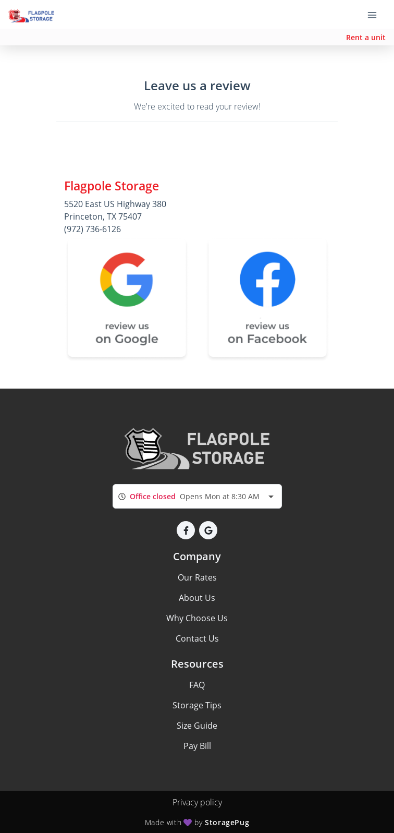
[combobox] (197, 496)
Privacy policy (197, 802)
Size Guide (197, 725)
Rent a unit (366, 37)
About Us (197, 597)
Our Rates (197, 577)
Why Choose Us (197, 618)
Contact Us (197, 638)
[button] (186, 530)
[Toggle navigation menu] (376, 14)
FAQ (197, 685)
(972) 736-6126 (92, 229)
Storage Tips (197, 705)
